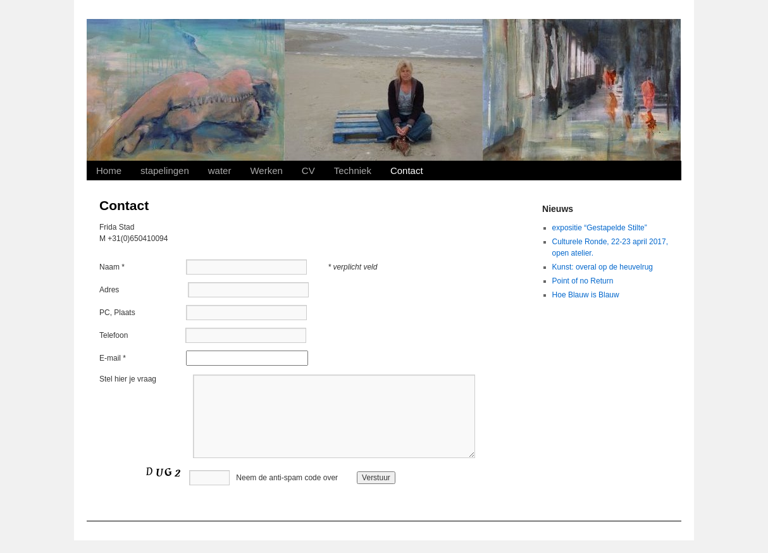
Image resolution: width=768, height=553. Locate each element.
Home (108, 170)
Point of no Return (583, 280)
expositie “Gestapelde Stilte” (599, 227)
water (220, 170)
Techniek (352, 170)
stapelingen (164, 170)
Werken (266, 170)
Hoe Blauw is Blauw (585, 294)
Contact (406, 170)
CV (308, 170)
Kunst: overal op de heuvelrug (602, 267)
